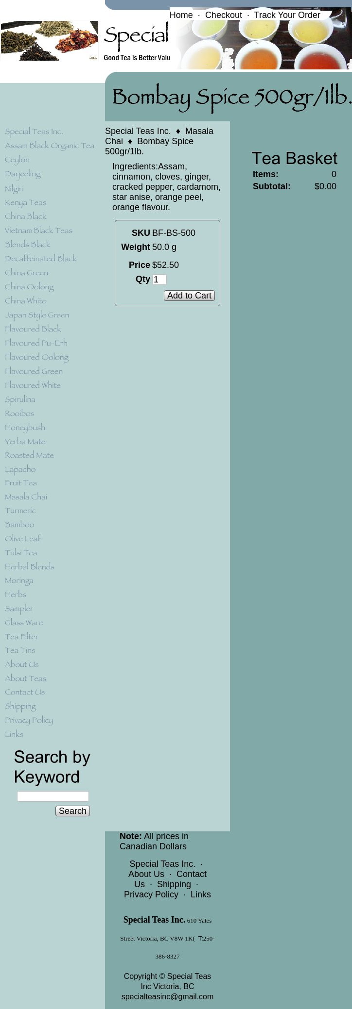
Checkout (223, 15)
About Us (146, 874)
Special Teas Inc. (138, 131)
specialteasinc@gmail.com (168, 996)
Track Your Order (287, 15)
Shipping (174, 884)
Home (181, 15)
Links (201, 894)
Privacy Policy (151, 894)
